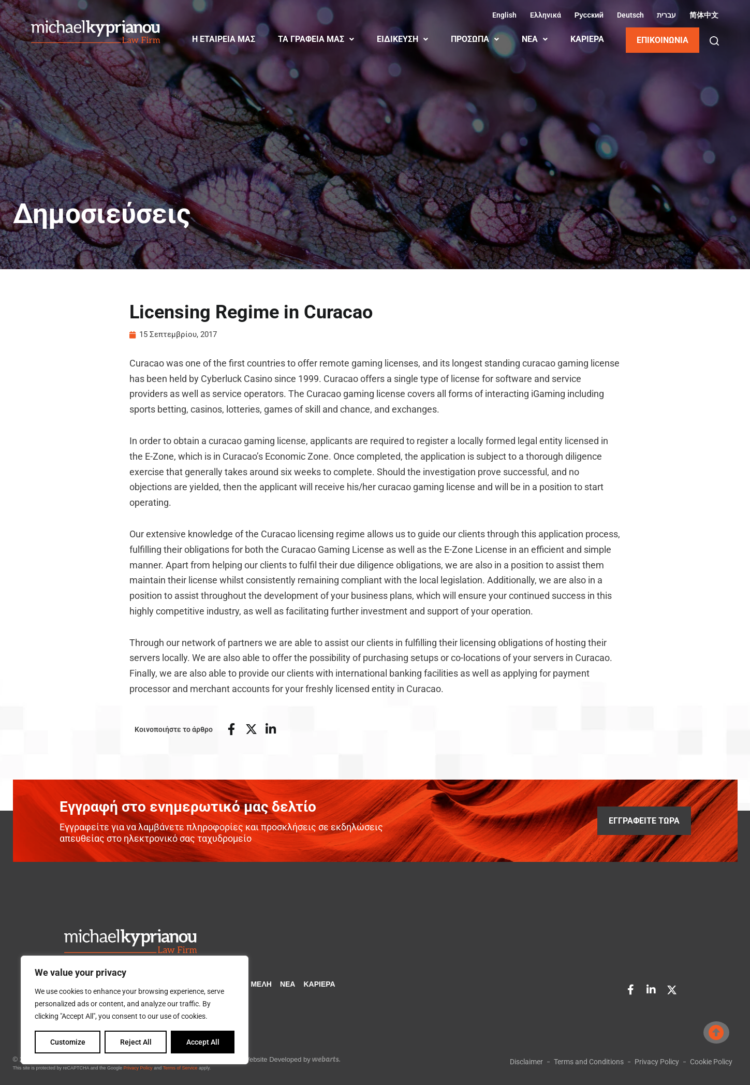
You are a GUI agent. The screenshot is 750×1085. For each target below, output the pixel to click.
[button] (714, 41)
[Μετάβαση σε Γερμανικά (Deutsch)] (629, 15)
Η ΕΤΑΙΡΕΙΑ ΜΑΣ (223, 39)
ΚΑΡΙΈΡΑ (587, 39)
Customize (67, 1042)
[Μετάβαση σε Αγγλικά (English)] (503, 15)
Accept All (202, 1042)
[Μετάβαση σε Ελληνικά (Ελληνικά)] (544, 15)
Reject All (136, 1042)
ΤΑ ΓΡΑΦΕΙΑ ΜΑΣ (316, 39)
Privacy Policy (138, 1068)
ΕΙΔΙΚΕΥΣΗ (402, 39)
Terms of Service (180, 1068)
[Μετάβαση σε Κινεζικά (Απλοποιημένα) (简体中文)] (702, 15)
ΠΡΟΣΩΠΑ (475, 39)
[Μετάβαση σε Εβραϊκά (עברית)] (665, 15)
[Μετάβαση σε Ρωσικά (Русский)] (587, 15)
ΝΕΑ (535, 39)
